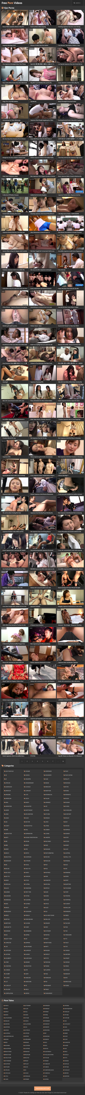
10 (63, 761)
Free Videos (12, 2)
